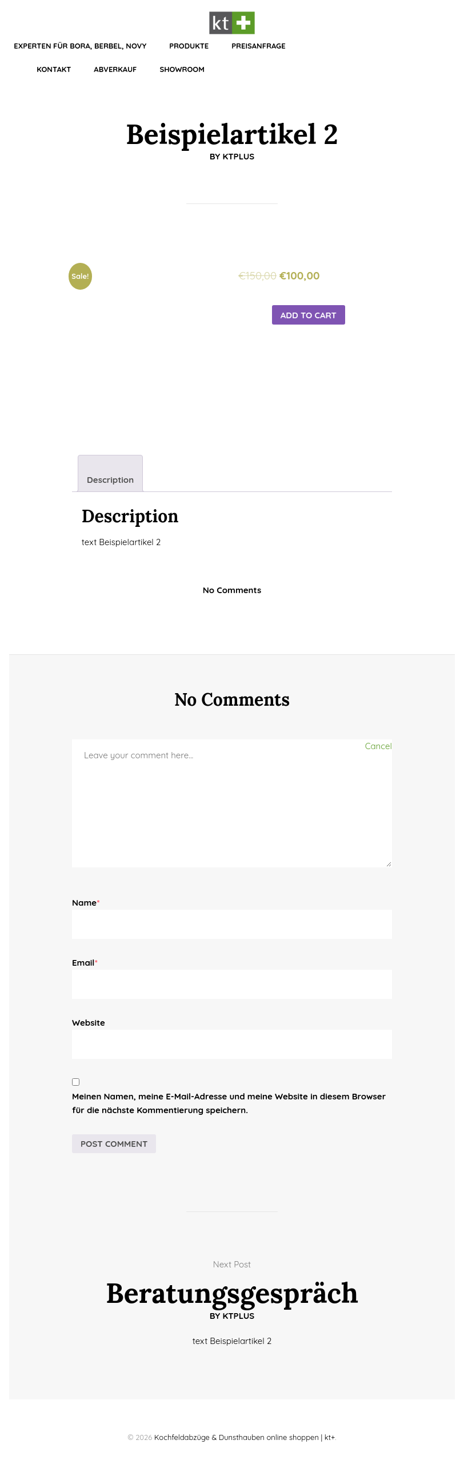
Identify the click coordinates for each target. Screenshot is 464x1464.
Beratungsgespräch (232, 1292)
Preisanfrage (258, 45)
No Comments (232, 590)
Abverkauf (115, 69)
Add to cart (309, 315)
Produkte (189, 45)
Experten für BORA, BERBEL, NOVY (80, 45)
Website (88, 1022)
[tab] (110, 473)
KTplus (238, 156)
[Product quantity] (253, 333)
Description (110, 479)
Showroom (181, 69)
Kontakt (54, 69)
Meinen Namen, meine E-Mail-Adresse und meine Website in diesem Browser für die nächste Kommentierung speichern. (229, 1103)
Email (85, 962)
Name (86, 902)
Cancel (378, 746)
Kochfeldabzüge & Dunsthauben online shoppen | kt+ (244, 1437)
